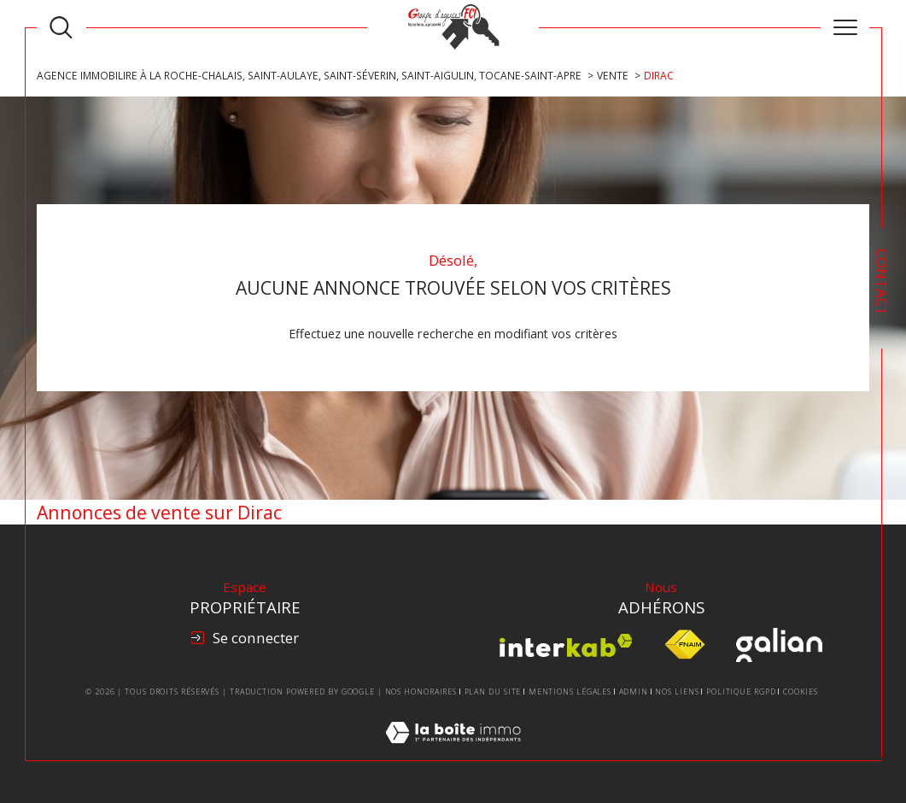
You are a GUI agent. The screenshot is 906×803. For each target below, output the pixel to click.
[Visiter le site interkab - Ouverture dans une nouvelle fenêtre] (566, 645)
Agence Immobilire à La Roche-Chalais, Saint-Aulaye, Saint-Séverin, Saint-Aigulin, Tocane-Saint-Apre (309, 75)
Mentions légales (570, 691)
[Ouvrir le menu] (845, 27)
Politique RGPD (741, 691)
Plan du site (493, 691)
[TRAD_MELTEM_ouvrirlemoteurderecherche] (61, 27)
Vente (612, 75)
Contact (881, 282)
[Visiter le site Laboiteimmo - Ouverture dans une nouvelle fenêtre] (453, 751)
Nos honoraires (421, 691)
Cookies (800, 692)
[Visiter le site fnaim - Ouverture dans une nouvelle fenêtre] (684, 645)
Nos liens (676, 691)
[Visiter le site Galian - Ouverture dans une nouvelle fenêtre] (779, 645)
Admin (634, 691)
